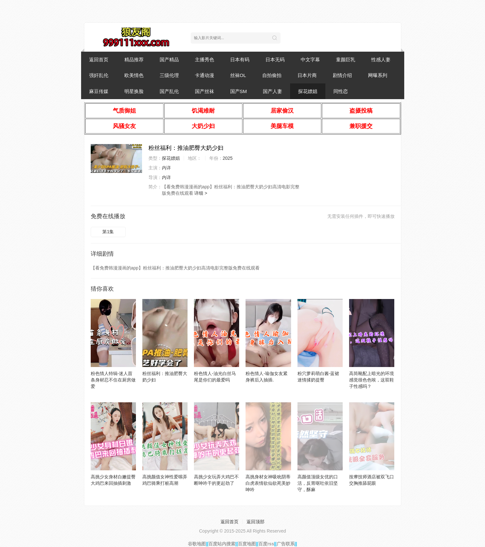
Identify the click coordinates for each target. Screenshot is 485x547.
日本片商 (307, 75)
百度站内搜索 (221, 543)
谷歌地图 (197, 543)
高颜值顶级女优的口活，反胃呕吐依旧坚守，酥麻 (317, 483)
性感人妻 (380, 59)
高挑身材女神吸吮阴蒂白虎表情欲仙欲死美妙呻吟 (268, 483)
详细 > (200, 193)
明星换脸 (134, 91)
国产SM (238, 91)
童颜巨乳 (345, 59)
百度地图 (247, 543)
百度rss (266, 543)
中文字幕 (310, 59)
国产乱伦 (169, 91)
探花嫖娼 (307, 91)
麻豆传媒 (98, 91)
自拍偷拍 (271, 75)
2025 (228, 158)
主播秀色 (204, 59)
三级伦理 (169, 75)
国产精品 (169, 59)
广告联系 (286, 543)
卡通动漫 (204, 75)
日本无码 (275, 59)
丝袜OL (238, 75)
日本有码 (239, 59)
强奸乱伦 (98, 75)
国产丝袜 (204, 91)
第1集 (108, 231)
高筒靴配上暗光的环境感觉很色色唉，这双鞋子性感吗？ (371, 380)
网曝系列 (377, 75)
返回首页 (98, 59)
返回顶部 (255, 521)
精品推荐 (134, 59)
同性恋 (340, 91)
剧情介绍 (342, 75)
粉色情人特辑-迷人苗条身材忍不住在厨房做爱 (113, 380)
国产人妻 (272, 91)
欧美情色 (134, 75)
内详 (166, 167)
